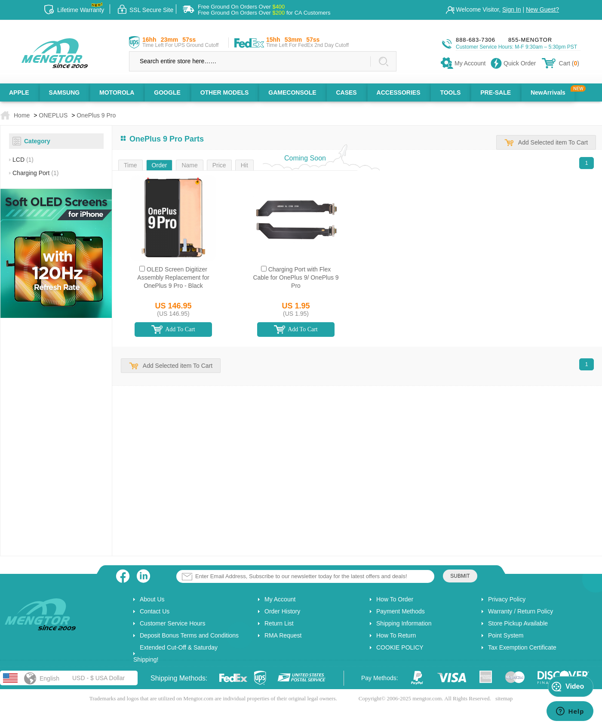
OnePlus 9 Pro (96, 115)
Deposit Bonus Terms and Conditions (189, 635)
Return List (279, 623)
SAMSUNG (64, 92)
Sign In (511, 9)
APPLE (19, 92)
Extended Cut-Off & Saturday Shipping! (175, 653)
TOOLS (450, 92)
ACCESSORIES (399, 92)
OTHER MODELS (224, 92)
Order (159, 165)
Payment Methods (400, 611)
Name (189, 165)
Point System (505, 635)
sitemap (504, 698)
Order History (282, 611)
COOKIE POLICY (400, 647)
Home (22, 115)
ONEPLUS (53, 115)
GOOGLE (167, 92)
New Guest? (542, 9)
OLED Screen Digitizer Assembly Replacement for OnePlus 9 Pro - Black (173, 277)
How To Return (396, 635)
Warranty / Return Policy (520, 611)
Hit (244, 165)
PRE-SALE (495, 92)
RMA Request (282, 635)
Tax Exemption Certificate (522, 647)
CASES (346, 92)
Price (219, 165)
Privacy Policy (506, 599)
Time (130, 165)
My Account (279, 599)
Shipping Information (403, 623)
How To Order (394, 599)
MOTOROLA (116, 92)
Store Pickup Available (518, 623)
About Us (152, 599)
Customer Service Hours (173, 623)
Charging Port (35, 173)
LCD (23, 159)
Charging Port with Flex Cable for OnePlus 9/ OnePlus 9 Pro (295, 277)
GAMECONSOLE (292, 92)
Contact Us (154, 611)
